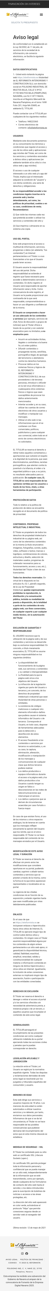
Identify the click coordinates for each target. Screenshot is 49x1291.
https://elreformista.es (27, 77)
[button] (41, 14)
